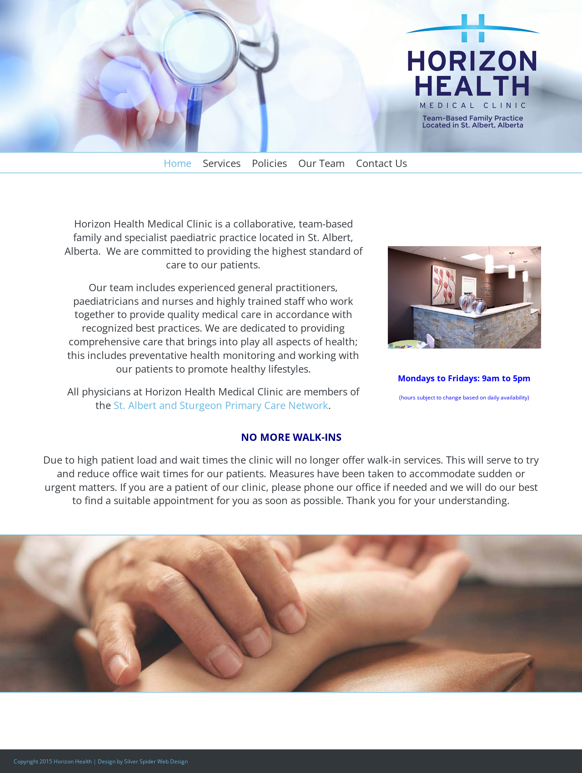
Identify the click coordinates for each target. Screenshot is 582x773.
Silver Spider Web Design (156, 761)
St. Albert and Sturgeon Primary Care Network (221, 405)
